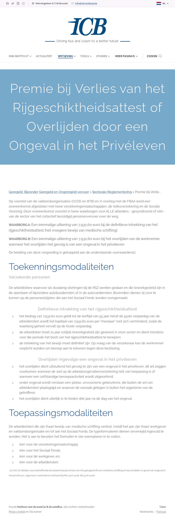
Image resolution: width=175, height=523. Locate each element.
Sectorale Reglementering (112, 192)
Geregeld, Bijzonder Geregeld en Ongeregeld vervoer (49, 192)
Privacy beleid (17, 511)
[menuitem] (19, 56)
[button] (156, 56)
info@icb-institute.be (86, 3)
